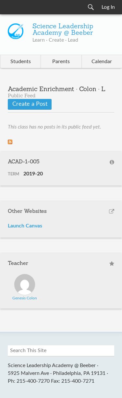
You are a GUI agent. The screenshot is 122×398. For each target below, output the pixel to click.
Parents (61, 61)
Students (20, 61)
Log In (108, 7)
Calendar (102, 61)
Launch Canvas (25, 225)
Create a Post (29, 104)
